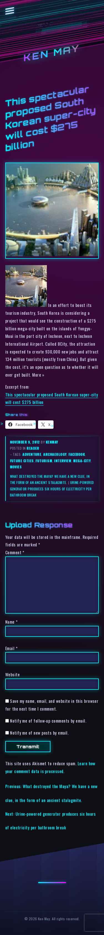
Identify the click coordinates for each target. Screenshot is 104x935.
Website (12, 674)
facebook (77, 454)
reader (33, 448)
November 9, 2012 (25, 442)
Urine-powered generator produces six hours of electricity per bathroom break (52, 488)
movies (16, 466)
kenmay (52, 442)
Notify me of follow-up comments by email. (48, 721)
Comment (14, 552)
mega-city (82, 460)
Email (11, 648)
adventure (31, 454)
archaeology (55, 454)
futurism (43, 460)
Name (11, 622)
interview (62, 460)
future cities (22, 460)
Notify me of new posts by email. (39, 733)
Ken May (52, 53)
